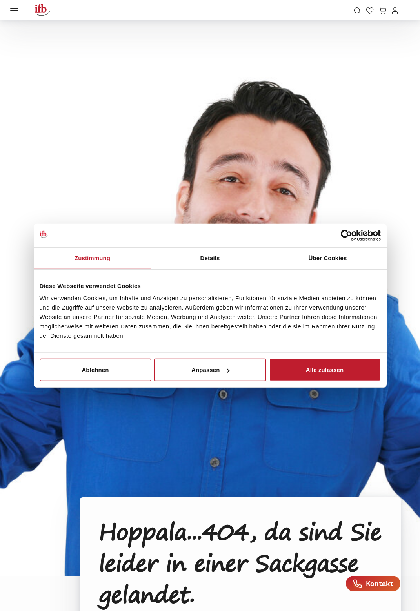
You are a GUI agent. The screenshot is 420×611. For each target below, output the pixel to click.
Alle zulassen (325, 369)
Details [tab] (210, 257)
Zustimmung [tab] (92, 257)
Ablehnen (95, 369)
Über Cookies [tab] (328, 257)
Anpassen (210, 369)
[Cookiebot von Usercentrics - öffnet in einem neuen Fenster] (346, 235)
